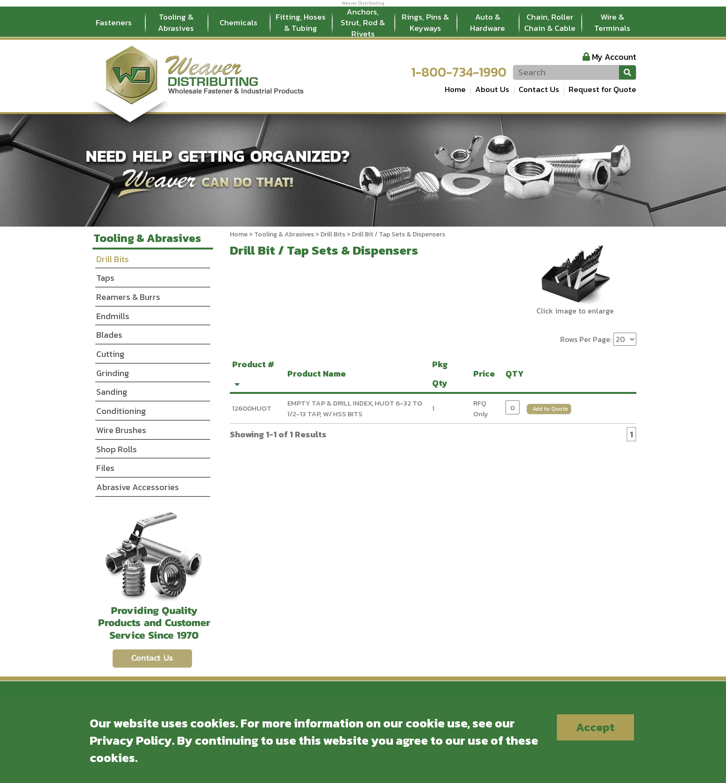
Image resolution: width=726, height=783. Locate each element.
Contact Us (539, 89)
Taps (105, 277)
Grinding (112, 373)
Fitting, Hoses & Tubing (301, 22)
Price (485, 373)
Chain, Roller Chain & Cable (550, 22)
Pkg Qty (441, 373)
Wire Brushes (121, 430)
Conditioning (121, 411)
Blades (109, 334)
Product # (253, 372)
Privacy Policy (131, 740)
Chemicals (238, 22)
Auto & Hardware (487, 22)
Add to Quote (550, 409)
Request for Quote (602, 89)
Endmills (112, 316)
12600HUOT (251, 408)
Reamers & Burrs (128, 297)
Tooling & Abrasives (176, 22)
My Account (614, 56)
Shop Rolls (116, 449)
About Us (492, 89)
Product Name (318, 373)
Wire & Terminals (612, 22)
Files (105, 468)
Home (455, 89)
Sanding (111, 391)
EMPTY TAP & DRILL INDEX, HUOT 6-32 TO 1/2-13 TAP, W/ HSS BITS (354, 408)
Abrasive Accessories (137, 487)
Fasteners (114, 22)
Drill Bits (332, 234)
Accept (595, 727)
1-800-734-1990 (458, 72)
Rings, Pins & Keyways (425, 22)
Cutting (110, 354)
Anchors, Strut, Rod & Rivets (363, 23)
